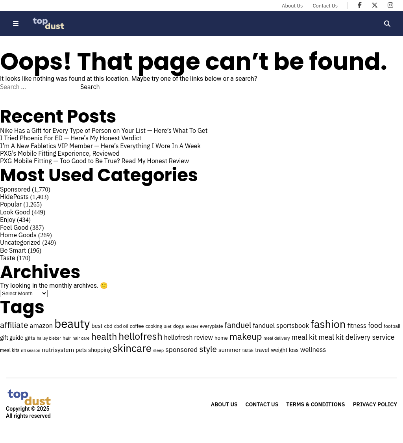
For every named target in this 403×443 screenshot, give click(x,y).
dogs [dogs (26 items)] (178, 326)
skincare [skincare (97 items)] (132, 348)
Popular (11, 204)
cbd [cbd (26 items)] (108, 326)
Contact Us (325, 5)
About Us (292, 5)
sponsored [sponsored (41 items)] (181, 349)
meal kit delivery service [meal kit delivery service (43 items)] (357, 337)
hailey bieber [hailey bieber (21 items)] (49, 338)
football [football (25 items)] (392, 326)
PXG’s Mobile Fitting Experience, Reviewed (60, 153)
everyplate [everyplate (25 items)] (211, 326)
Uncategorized (20, 242)
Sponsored (15, 189)
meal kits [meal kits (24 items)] (9, 350)
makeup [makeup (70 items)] (245, 336)
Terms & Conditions (315, 404)
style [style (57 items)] (208, 349)
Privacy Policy (375, 404)
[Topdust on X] (375, 5)
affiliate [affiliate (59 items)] (14, 324)
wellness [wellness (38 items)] (313, 349)
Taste (7, 258)
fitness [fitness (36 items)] (356, 325)
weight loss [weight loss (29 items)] (285, 350)
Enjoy (7, 219)
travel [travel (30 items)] (262, 350)
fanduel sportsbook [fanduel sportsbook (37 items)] (281, 325)
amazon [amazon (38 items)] (41, 325)
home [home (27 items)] (221, 337)
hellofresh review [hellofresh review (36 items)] (188, 337)
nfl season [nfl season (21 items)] (30, 350)
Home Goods (18, 235)
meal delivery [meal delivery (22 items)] (277, 338)
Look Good (15, 212)
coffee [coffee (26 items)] (137, 326)
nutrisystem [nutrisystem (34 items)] (58, 350)
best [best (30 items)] (97, 325)
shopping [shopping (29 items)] (99, 350)
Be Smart (13, 250)
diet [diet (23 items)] (168, 326)
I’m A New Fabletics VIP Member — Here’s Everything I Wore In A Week (100, 146)
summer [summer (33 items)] (229, 350)
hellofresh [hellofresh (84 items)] (140, 336)
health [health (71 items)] (104, 336)
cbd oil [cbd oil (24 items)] (121, 326)
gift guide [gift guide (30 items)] (11, 337)
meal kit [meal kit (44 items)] (304, 337)
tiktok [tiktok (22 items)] (247, 350)
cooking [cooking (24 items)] (154, 326)
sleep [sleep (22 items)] (158, 350)
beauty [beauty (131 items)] (72, 323)
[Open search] (387, 24)
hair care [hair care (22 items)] (80, 338)
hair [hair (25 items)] (67, 338)
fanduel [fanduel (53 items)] (238, 325)
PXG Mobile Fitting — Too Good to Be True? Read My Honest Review (94, 161)
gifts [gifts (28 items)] (30, 337)
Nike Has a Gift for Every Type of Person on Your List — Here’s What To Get (103, 130)
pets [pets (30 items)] (81, 350)
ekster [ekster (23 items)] (192, 326)
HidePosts (14, 197)
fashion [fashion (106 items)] (328, 324)
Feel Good (14, 227)
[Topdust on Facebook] (360, 5)
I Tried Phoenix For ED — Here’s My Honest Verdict (70, 138)
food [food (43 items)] (375, 325)
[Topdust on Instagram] (390, 5)
